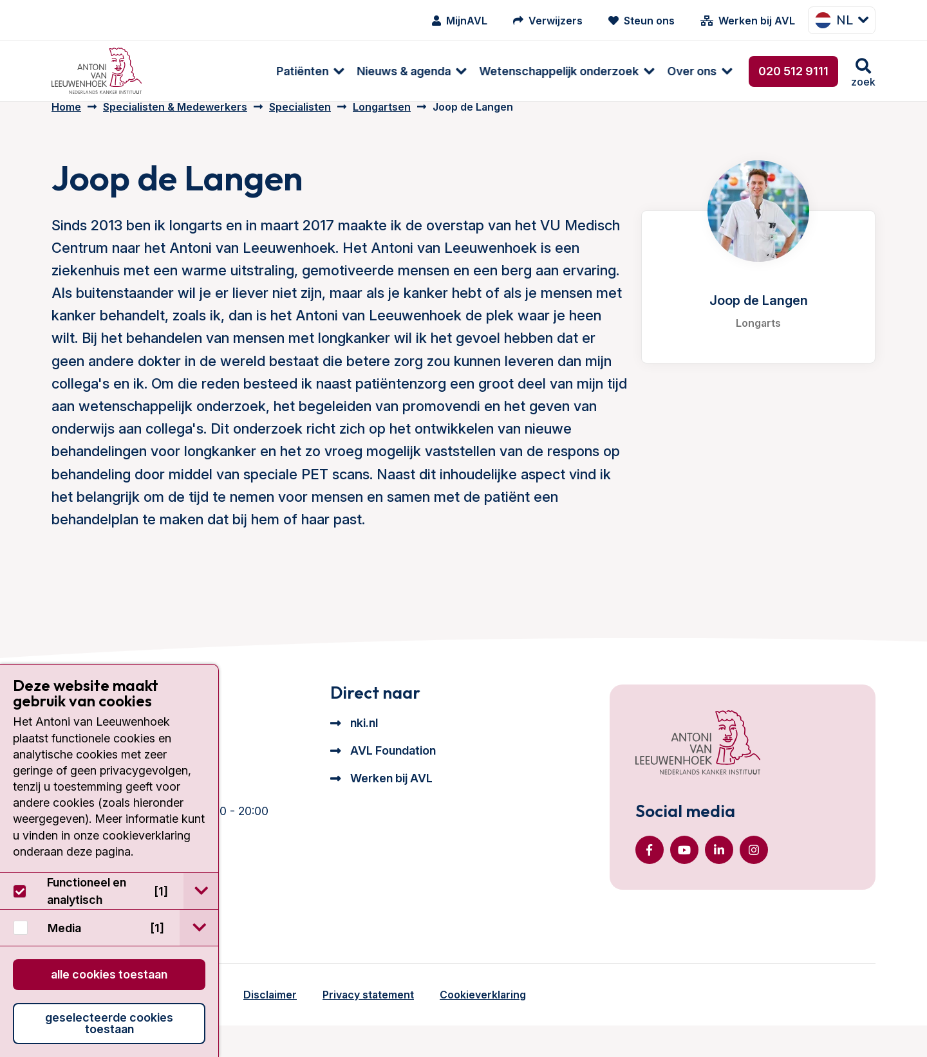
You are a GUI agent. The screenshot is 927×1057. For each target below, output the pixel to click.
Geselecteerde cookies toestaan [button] (109, 1023)
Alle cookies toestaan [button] (109, 974)
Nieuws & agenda (295, 71)
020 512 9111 (793, 71)
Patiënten (193, 71)
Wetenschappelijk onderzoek (450, 71)
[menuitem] (194, 71)
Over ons (583, 71)
